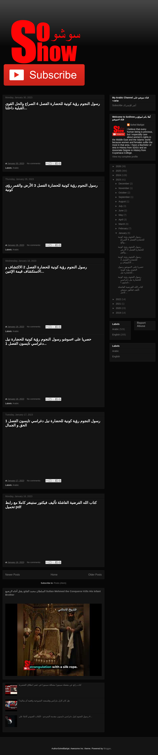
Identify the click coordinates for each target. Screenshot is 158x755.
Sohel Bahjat (137, 124)
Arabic (16, 168)
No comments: (34, 163)
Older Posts (95, 574)
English (116, 334)
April (121, 219)
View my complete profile (125, 156)
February (123, 228)
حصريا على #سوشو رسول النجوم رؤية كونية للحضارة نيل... (131, 270)
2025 (119, 170)
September (124, 197)
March (122, 224)
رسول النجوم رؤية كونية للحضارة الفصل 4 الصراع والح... (131, 240)
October (122, 192)
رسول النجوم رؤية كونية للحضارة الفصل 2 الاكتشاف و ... (129, 260)
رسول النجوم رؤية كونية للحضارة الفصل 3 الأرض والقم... (131, 250)
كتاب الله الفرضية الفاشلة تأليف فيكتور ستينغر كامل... (130, 290)
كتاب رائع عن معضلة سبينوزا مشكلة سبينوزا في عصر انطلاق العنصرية (50, 685)
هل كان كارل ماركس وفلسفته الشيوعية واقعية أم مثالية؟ (44, 700)
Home (54, 574)
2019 (119, 312)
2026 (119, 166)
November (124, 188)
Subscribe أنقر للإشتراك (124, 105)
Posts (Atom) (60, 583)
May (120, 215)
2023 (119, 179)
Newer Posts (12, 574)
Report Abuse (141, 324)
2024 (119, 175)
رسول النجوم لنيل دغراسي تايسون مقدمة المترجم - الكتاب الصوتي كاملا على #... (55, 716)
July (120, 206)
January (122, 233)
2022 (119, 299)
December (124, 183)
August (122, 201)
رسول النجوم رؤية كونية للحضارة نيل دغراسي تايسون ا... (129, 280)
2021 (119, 303)
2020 (119, 308)
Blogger (107, 748)
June (121, 210)
